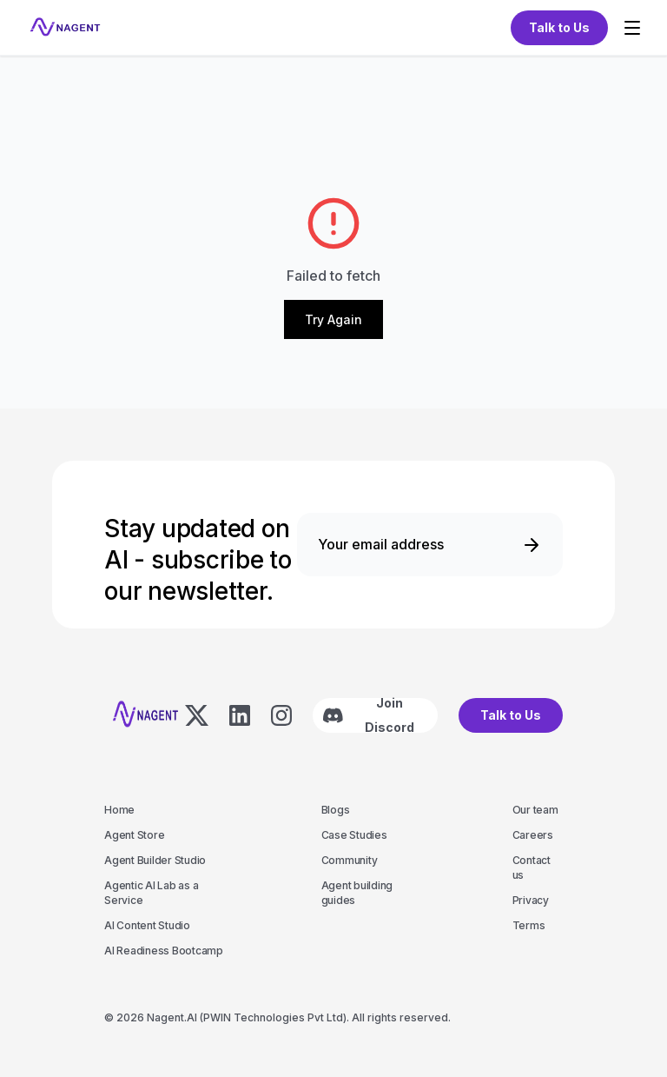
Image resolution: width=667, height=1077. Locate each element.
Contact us (531, 867)
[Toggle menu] (632, 28)
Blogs (335, 809)
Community (349, 860)
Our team (535, 809)
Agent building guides (357, 893)
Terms (528, 925)
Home (119, 809)
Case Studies (354, 834)
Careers (532, 834)
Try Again (333, 319)
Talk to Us (510, 715)
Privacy (530, 900)
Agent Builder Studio (155, 860)
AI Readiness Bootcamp (163, 950)
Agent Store (134, 834)
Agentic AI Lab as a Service (151, 893)
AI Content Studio (147, 925)
